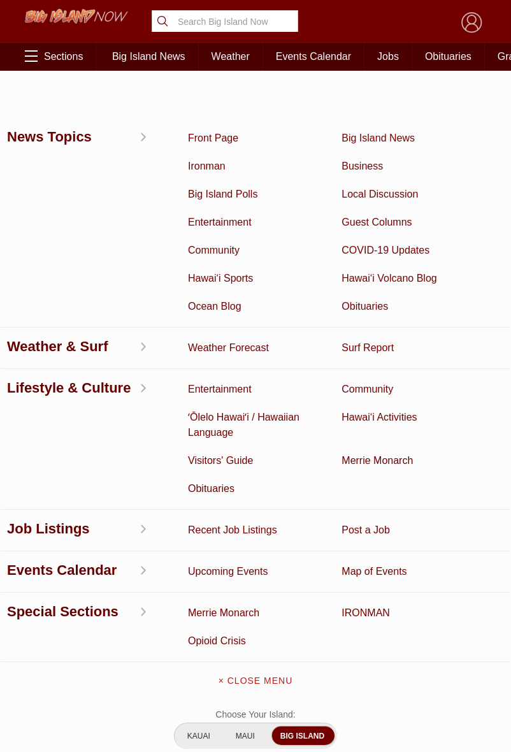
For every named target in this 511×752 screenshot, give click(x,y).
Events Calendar (313, 56)
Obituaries (448, 56)
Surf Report (60, 587)
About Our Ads (450, 587)
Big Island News (148, 56)
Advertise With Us (255, 605)
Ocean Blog (124, 535)
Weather (231, 56)
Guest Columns (123, 660)
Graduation (124, 687)
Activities (59, 495)
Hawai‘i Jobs (60, 621)
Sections (54, 56)
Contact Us (255, 552)
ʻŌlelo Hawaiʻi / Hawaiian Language (60, 700)
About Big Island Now (255, 498)
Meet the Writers (255, 579)
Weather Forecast (124, 594)
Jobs (388, 56)
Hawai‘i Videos (59, 561)
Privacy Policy (386, 587)
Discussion (60, 515)
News (59, 535)
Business (124, 495)
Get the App (255, 525)
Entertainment (124, 515)
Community (59, 654)
